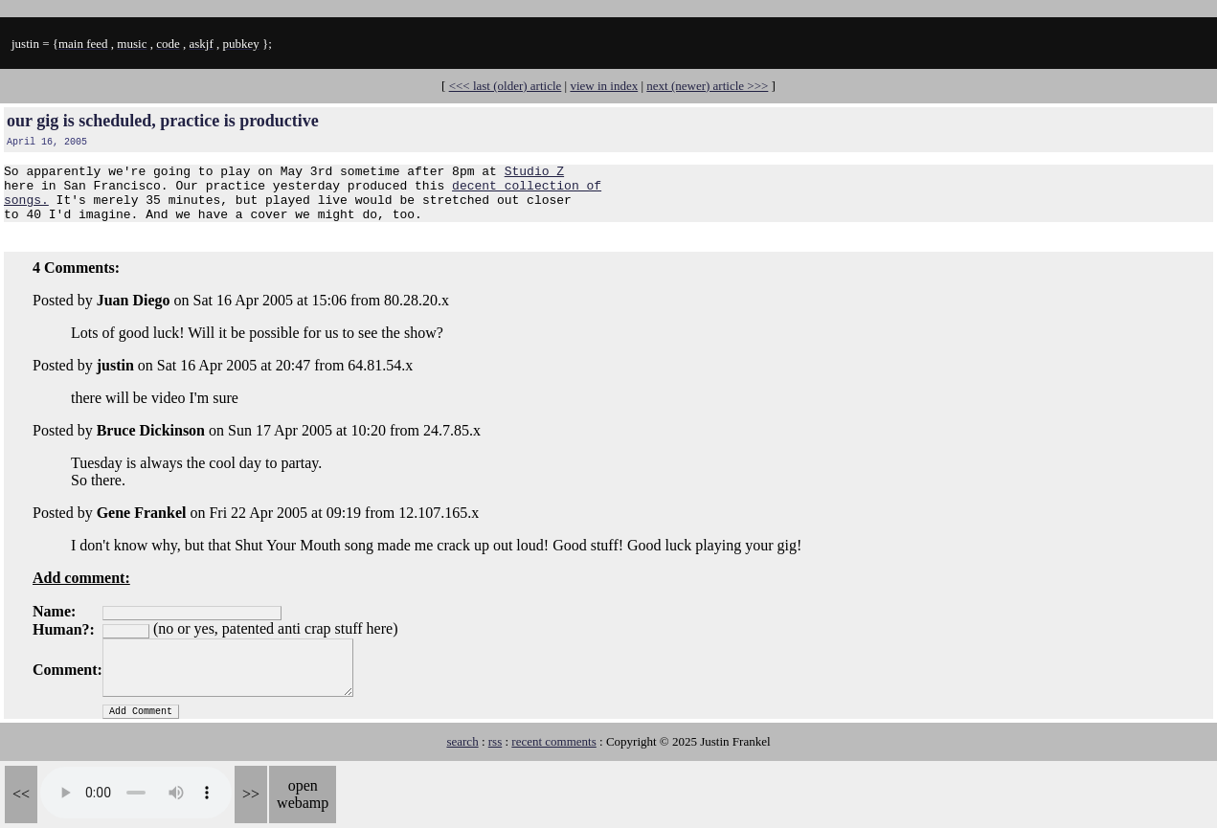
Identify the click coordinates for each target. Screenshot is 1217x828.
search (462, 753)
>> (250, 794)
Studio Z (534, 173)
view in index (604, 85)
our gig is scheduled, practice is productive (163, 120)
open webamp (302, 794)
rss (495, 753)
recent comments (553, 753)
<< (21, 794)
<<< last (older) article (505, 85)
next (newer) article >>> (707, 85)
